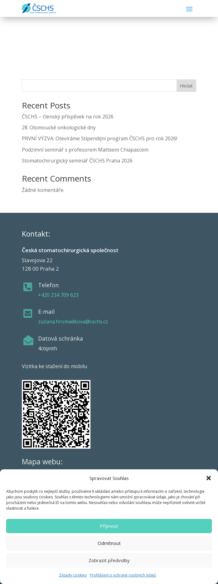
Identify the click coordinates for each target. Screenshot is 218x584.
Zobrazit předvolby (109, 560)
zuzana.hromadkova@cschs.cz (73, 321)
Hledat (186, 86)
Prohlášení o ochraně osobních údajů (123, 575)
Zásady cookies (73, 575)
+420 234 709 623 (58, 295)
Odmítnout (109, 543)
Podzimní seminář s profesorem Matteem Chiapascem (85, 149)
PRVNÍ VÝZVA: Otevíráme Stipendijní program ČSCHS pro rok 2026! (99, 138)
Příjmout (109, 526)
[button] (209, 478)
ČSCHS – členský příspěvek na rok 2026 (68, 116)
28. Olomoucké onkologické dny (59, 127)
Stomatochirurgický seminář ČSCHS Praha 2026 (77, 160)
